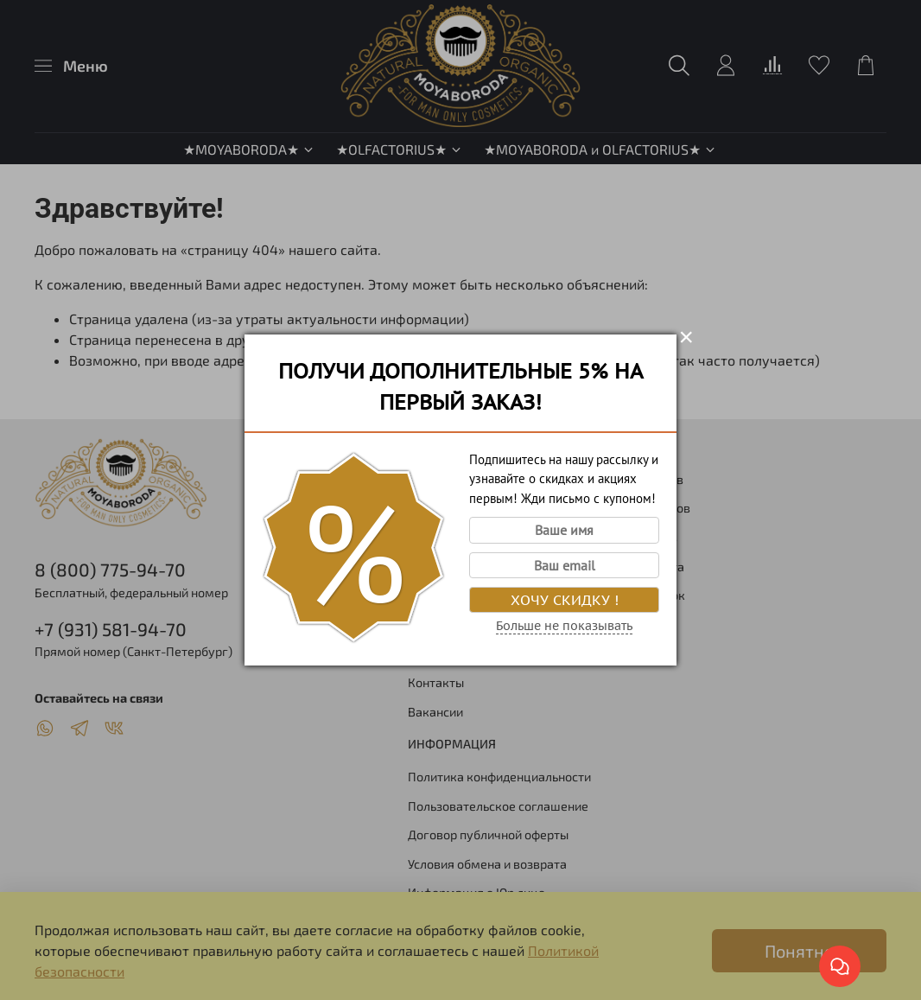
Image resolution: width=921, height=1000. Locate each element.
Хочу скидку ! (565, 599)
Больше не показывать (564, 626)
